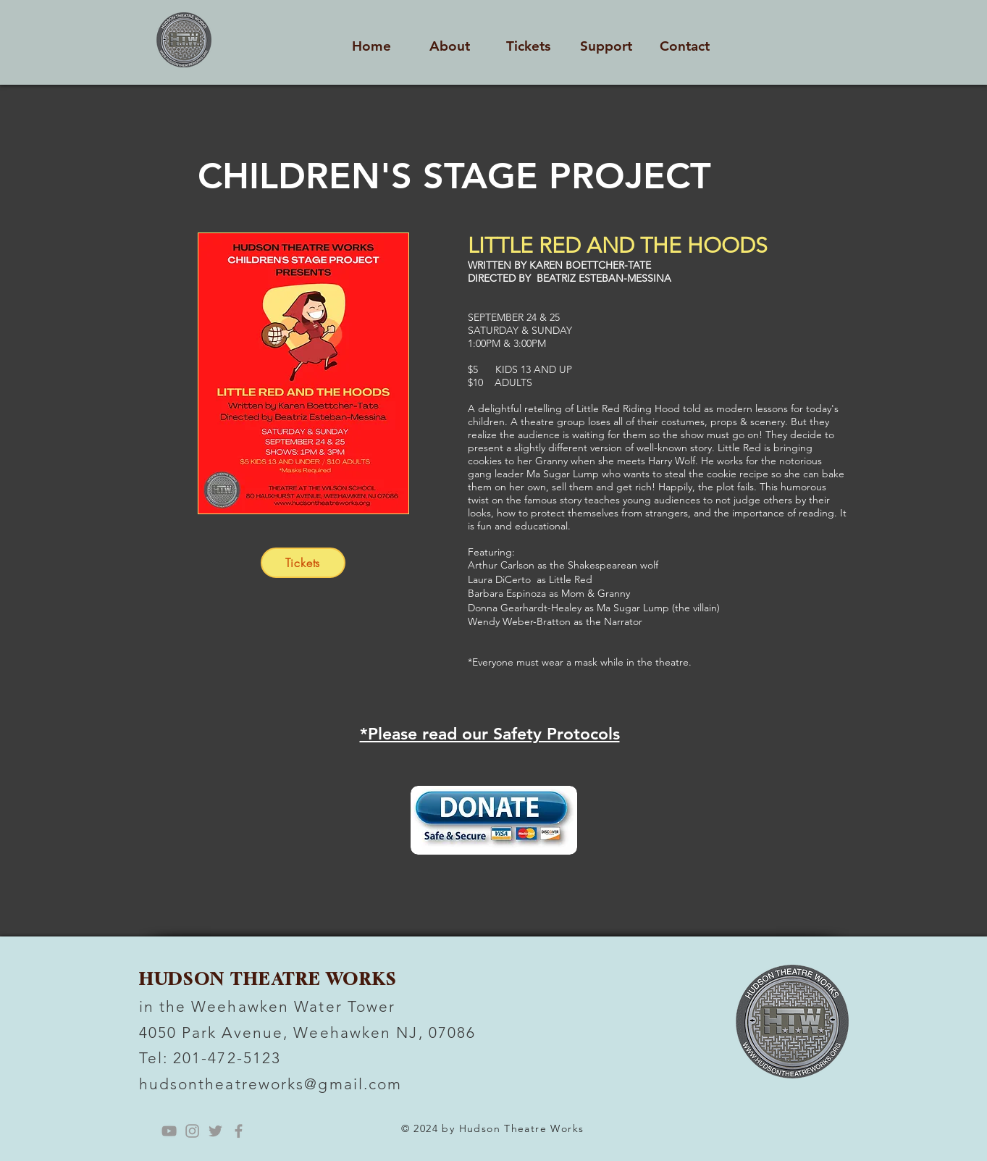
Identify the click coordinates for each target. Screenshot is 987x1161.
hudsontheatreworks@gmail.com (271, 1084)
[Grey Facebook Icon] (239, 1131)
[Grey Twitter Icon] (215, 1131)
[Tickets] (303, 563)
